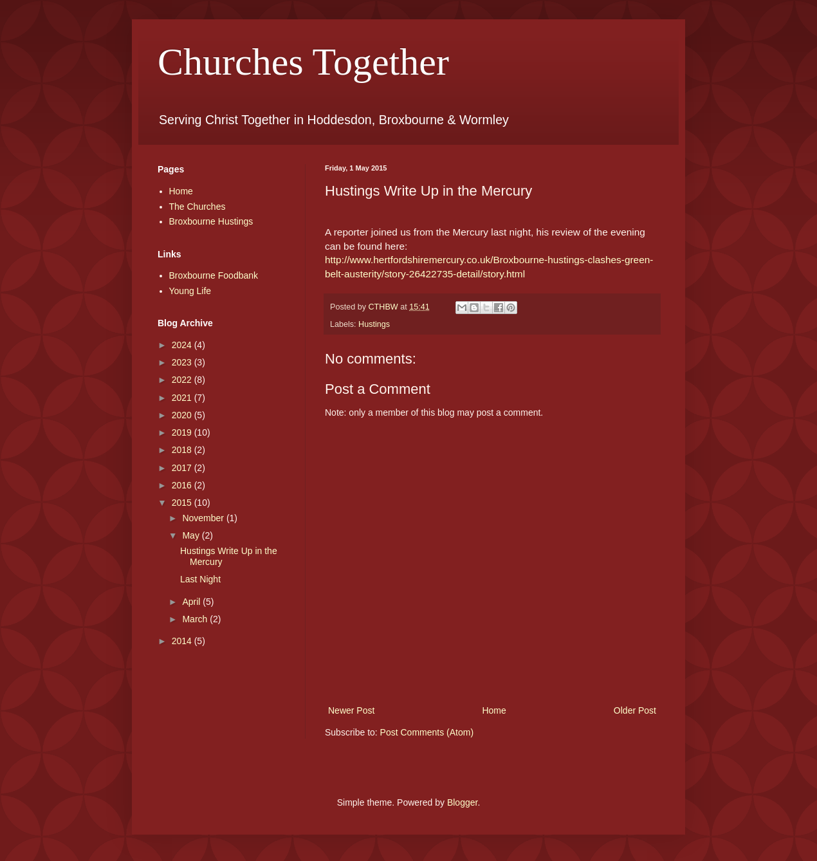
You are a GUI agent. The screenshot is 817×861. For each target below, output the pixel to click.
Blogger (462, 802)
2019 (183, 432)
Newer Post (351, 710)
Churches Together (303, 62)
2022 (183, 380)
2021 (183, 398)
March (196, 619)
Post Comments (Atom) (426, 732)
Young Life (190, 291)
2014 (183, 641)
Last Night (200, 579)
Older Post (635, 710)
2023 (183, 362)
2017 (183, 468)
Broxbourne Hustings (211, 221)
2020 (183, 415)
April (192, 602)
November (204, 518)
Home (494, 710)
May (191, 535)
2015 (183, 502)
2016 (183, 485)
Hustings (374, 324)
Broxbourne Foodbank (214, 275)
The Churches (197, 206)
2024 (183, 345)
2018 (183, 450)
